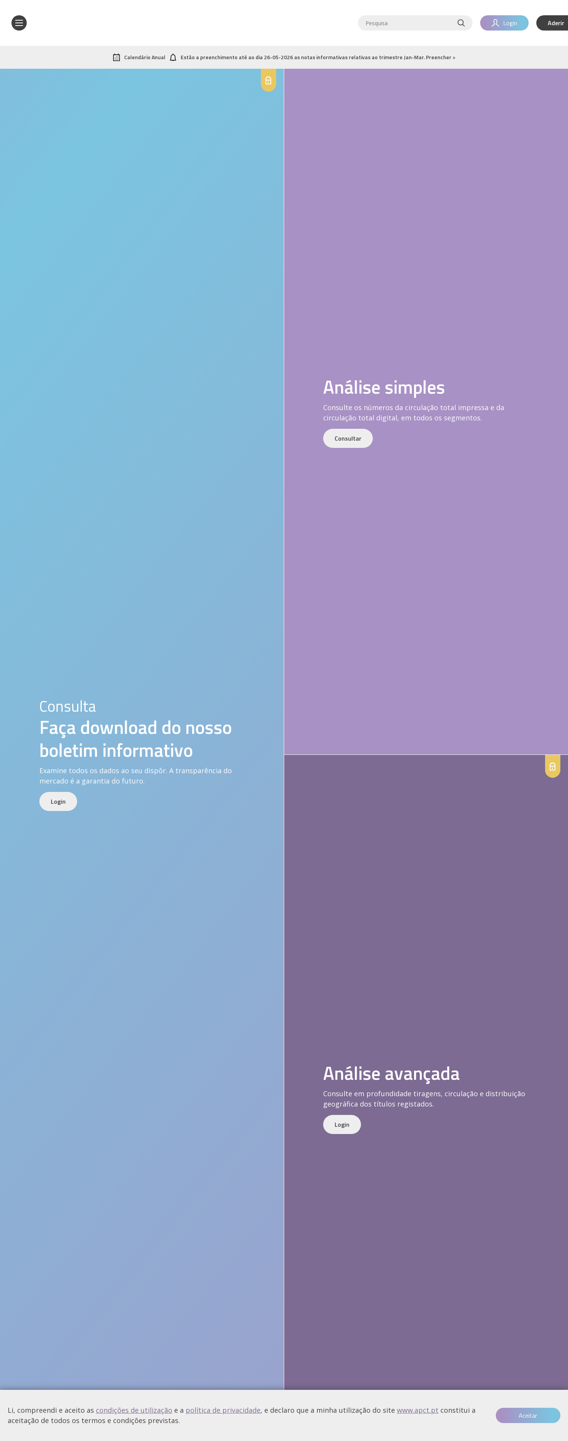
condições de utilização (134, 1410)
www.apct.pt (418, 1410)
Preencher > (440, 57)
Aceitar (528, 1415)
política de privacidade (223, 1410)
